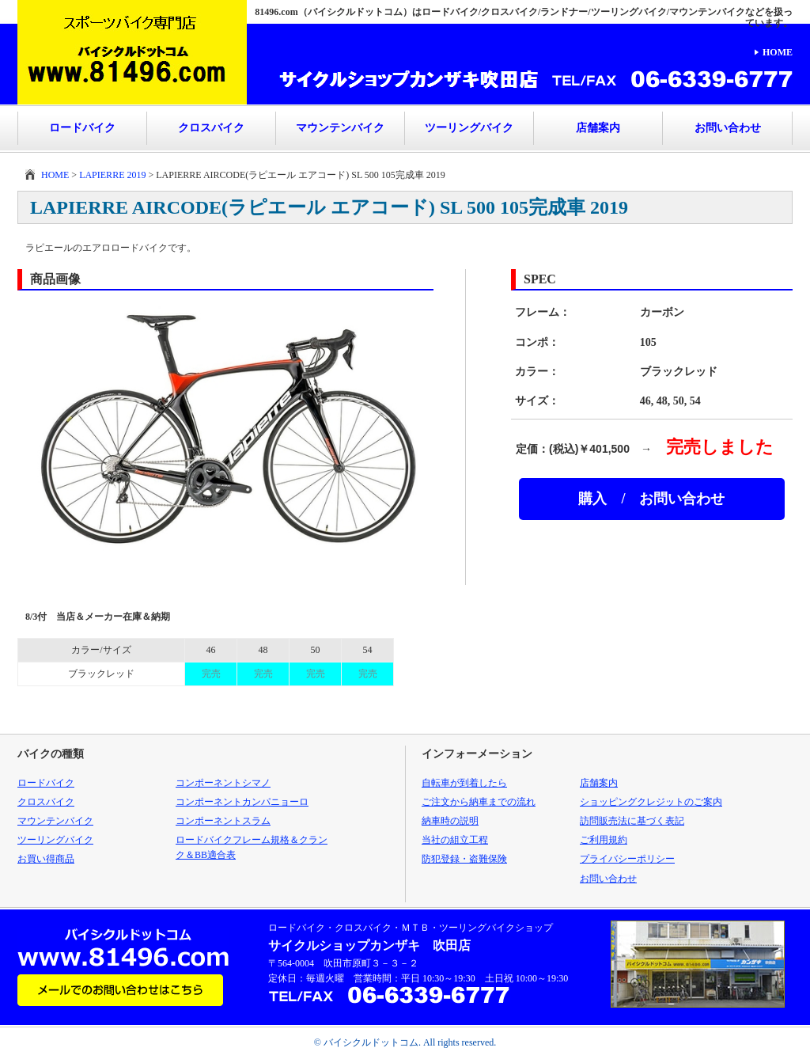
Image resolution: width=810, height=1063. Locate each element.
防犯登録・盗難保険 (464, 858)
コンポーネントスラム (223, 820)
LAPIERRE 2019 (112, 174)
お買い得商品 (45, 858)
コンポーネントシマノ (223, 782)
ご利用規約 (603, 839)
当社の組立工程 (455, 839)
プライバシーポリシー (627, 858)
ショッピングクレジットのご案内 (651, 801)
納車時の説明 (450, 820)
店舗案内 (598, 128)
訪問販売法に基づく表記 (632, 820)
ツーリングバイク (469, 128)
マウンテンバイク (340, 128)
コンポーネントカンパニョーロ (242, 801)
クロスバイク (211, 128)
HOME (778, 52)
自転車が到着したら (464, 782)
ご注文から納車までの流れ (479, 801)
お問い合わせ (728, 128)
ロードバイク (82, 128)
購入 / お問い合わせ (651, 499)
